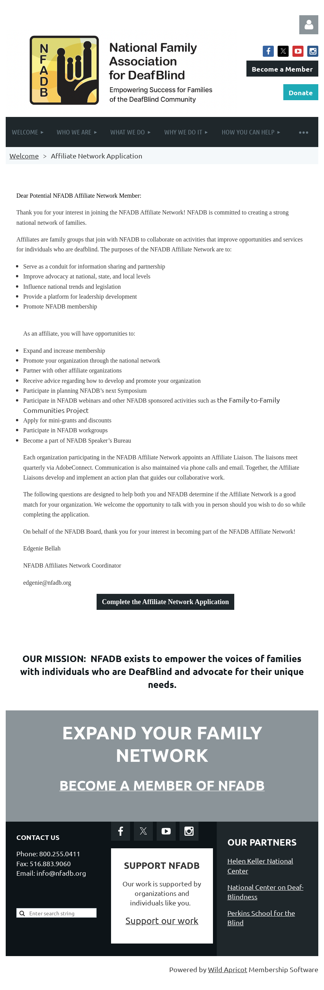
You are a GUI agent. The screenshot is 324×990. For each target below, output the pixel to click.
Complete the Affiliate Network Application (165, 602)
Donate (301, 92)
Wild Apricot (227, 969)
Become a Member (282, 68)
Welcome (24, 156)
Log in (308, 24)
